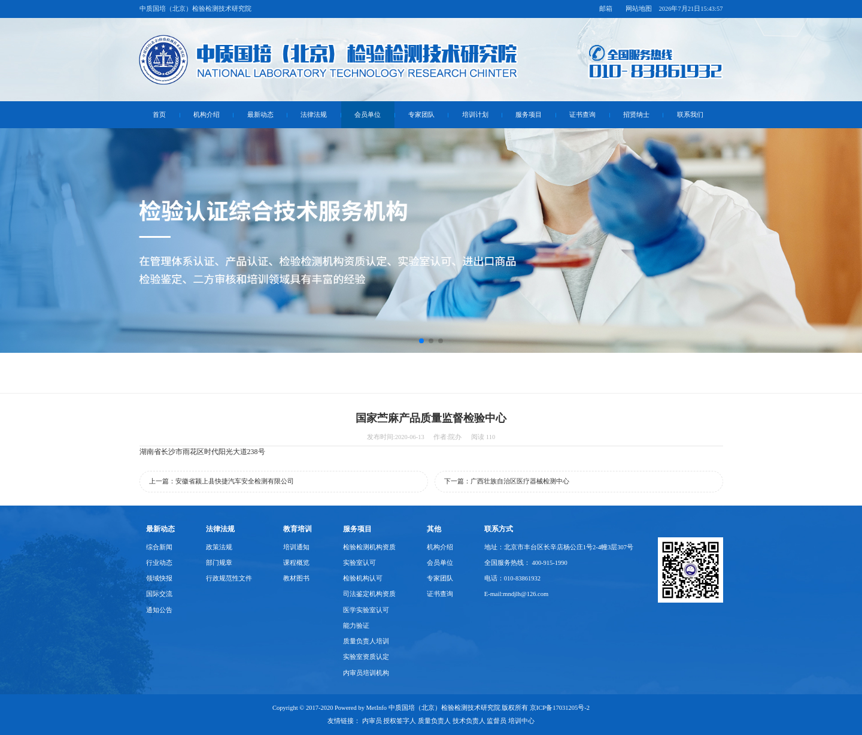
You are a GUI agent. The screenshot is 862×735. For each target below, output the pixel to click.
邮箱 (605, 8)
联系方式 (498, 529)
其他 (434, 529)
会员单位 (367, 114)
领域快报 (159, 578)
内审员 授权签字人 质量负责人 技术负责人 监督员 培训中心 (448, 721)
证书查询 (582, 114)
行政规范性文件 (229, 578)
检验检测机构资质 (369, 547)
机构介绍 (206, 114)
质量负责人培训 (366, 641)
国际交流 (159, 594)
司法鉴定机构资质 (369, 594)
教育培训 (297, 529)
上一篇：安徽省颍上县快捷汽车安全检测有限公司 (221, 481)
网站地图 (639, 8)
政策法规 (219, 547)
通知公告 (159, 610)
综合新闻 (159, 547)
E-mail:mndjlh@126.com (516, 594)
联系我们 (690, 114)
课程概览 (296, 562)
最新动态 (260, 114)
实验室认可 (359, 562)
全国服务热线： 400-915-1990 (525, 562)
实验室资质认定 (366, 657)
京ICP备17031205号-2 (560, 707)
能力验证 (356, 625)
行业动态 (159, 562)
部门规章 (219, 562)
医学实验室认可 (366, 610)
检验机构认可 (363, 578)
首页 (159, 114)
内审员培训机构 (366, 673)
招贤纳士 (636, 114)
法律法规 (314, 114)
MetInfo (376, 707)
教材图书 (296, 578)
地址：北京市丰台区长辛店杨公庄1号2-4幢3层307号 (558, 547)
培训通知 (296, 547)
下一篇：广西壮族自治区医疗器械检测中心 (506, 481)
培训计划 (475, 114)
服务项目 (528, 114)
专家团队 (421, 114)
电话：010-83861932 (512, 578)
